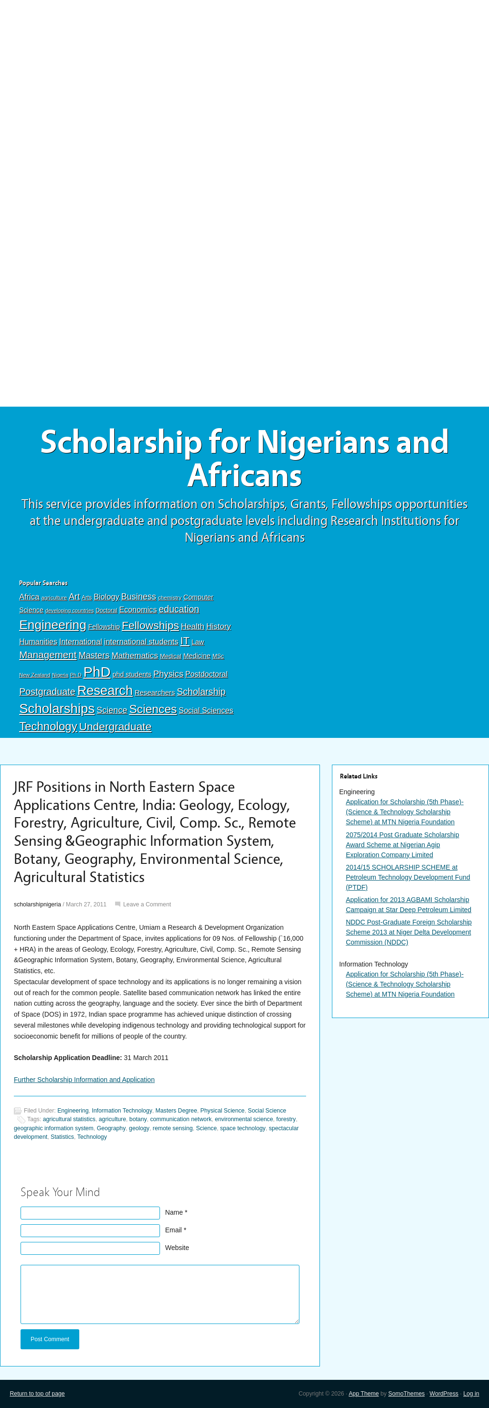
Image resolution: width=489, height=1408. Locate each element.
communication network (181, 1119)
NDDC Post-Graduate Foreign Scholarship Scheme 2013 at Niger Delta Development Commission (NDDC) (409, 932)
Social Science (267, 1110)
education (179, 609)
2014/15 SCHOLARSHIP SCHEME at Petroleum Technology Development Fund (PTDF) (408, 877)
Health (192, 626)
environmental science (244, 1119)
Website (177, 1247)
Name (174, 1212)
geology (139, 1128)
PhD (97, 672)
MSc (218, 656)
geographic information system (54, 1128)
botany (138, 1119)
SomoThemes (406, 1393)
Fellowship (104, 626)
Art (74, 596)
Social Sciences (206, 710)
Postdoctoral (206, 674)
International (80, 641)
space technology (243, 1128)
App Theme (364, 1393)
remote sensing (173, 1128)
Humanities (38, 642)
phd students (132, 674)
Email (173, 1230)
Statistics (62, 1137)
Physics (168, 674)
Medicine (197, 656)
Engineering (52, 625)
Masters (93, 655)
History (218, 626)
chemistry (169, 597)
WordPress (444, 1393)
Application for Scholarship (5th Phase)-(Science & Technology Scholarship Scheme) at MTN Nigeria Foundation (405, 812)
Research (105, 690)
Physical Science (223, 1110)
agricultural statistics (69, 1119)
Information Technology (122, 1110)
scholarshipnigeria (37, 904)
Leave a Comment (147, 904)
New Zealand (34, 675)
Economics (138, 609)
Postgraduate (47, 691)
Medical (170, 656)
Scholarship (201, 691)
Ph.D (76, 675)
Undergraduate (115, 726)
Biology (106, 596)
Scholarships (57, 708)
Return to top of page (37, 1393)
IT (184, 641)
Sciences (153, 709)
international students (141, 641)
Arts (87, 597)
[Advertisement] (244, 70)
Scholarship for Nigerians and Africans (244, 459)
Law (197, 642)
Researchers (155, 692)
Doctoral (106, 610)
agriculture (54, 597)
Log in (471, 1393)
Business (138, 596)
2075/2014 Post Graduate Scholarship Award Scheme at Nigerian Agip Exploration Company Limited (402, 845)
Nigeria (60, 675)
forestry (286, 1119)
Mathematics (134, 655)
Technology (48, 726)
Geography (111, 1128)
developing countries (69, 610)
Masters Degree (176, 1110)
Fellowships (150, 625)
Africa (29, 596)
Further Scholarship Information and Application (84, 1079)
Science (111, 710)
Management (47, 654)
